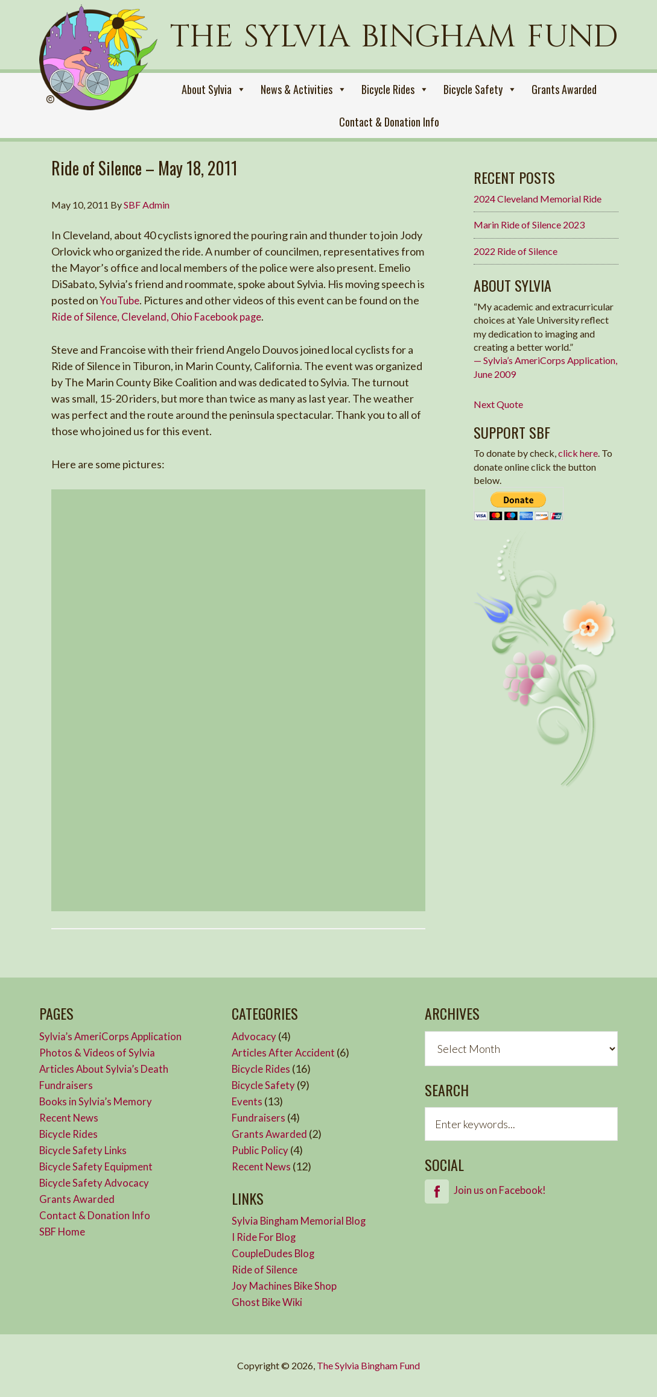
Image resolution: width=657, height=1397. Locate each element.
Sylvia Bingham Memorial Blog (302, 1220)
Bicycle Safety (480, 89)
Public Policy (261, 1150)
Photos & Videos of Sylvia (98, 1052)
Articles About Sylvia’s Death (107, 1068)
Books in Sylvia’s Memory (98, 1101)
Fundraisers (67, 1084)
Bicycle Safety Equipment (99, 1166)
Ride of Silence (266, 1269)
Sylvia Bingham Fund (102, 74)
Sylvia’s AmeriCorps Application (113, 1036)
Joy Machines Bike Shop (288, 1285)
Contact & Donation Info (389, 122)
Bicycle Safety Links (86, 1150)
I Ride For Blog (266, 1236)
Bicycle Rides (395, 89)
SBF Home (64, 1231)
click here (578, 453)
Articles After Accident (286, 1052)
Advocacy (255, 1036)
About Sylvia (214, 89)
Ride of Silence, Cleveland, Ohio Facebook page (162, 316)
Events (248, 1101)
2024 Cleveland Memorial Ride (537, 198)
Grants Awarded (564, 89)
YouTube (121, 300)
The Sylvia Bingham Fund (368, 1365)
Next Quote (498, 404)
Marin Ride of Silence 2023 (529, 224)
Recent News (71, 1117)
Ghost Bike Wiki (269, 1301)
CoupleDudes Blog (276, 1253)
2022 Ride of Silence (515, 251)
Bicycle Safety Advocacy (96, 1182)
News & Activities (304, 89)
